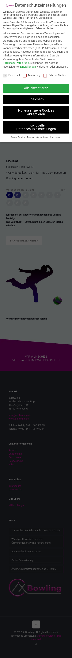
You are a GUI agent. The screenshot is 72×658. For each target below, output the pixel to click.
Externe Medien (54, 71)
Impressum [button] (55, 134)
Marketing (31, 71)
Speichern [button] (36, 96)
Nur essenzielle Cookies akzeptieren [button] (36, 109)
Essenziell (11, 71)
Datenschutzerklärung (16, 59)
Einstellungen (28, 63)
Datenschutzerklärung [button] (37, 134)
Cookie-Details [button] (18, 134)
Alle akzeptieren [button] (36, 85)
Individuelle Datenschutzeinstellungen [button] (36, 124)
